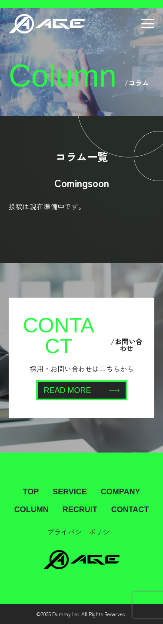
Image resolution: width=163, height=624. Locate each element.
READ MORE (82, 390)
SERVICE (70, 491)
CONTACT (130, 509)
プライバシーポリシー (81, 532)
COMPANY (120, 491)
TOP (31, 491)
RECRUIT (80, 509)
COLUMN (31, 509)
